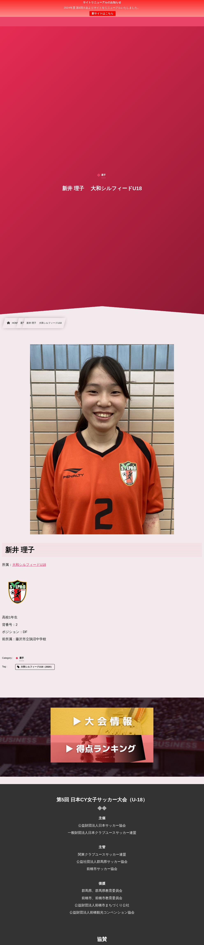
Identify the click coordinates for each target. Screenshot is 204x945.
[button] (193, 5)
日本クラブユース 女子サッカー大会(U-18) (102, 8)
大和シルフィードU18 (29, 565)
